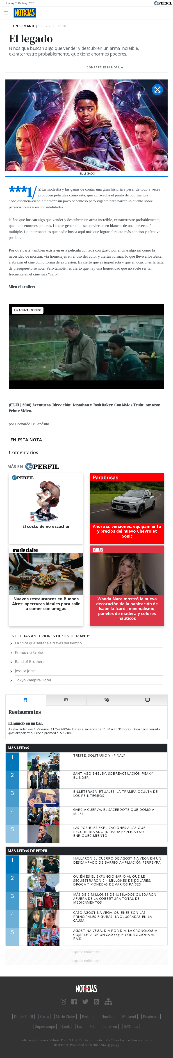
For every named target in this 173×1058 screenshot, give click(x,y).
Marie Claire (65, 1017)
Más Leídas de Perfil (28, 851)
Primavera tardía (29, 652)
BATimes (131, 1027)
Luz (79, 1027)
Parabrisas (151, 1017)
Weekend (128, 1017)
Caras (44, 1017)
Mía (93, 1027)
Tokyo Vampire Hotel (33, 680)
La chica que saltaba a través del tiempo (48, 643)
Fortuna (88, 1017)
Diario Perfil (23, 1017)
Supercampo (45, 1027)
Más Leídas (18, 748)
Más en (33, 466)
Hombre (107, 1017)
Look (66, 1027)
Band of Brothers (29, 661)
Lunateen (109, 1027)
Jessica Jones (25, 670)
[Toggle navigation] (7, 12)
